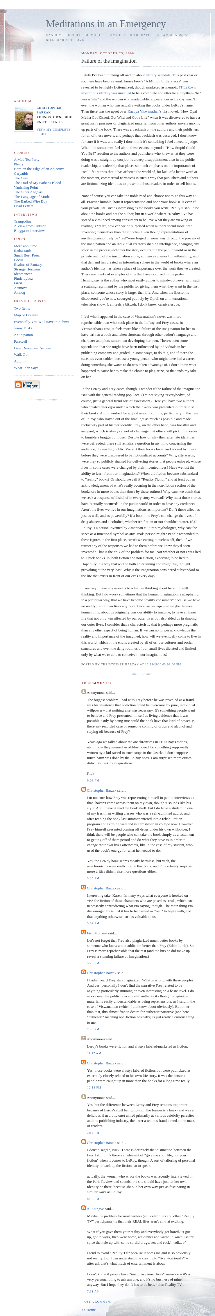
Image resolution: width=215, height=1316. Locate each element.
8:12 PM (93, 1199)
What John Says (26, 368)
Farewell (20, 341)
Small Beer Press (27, 255)
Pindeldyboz (23, 278)
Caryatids (21, 173)
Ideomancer (23, 274)
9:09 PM (93, 780)
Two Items (22, 308)
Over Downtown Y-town (32, 348)
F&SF (18, 283)
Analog (19, 292)
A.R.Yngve (95, 1209)
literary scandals (158, 75)
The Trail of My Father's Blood (37, 182)
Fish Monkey (97, 933)
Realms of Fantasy (28, 264)
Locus (18, 260)
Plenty (19, 164)
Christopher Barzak (101, 790)
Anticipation (23, 335)
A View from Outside (30, 226)
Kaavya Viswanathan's (145, 111)
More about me (25, 246)
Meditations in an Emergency (106, 24)
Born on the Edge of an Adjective (39, 169)
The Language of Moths (32, 196)
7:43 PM (93, 1029)
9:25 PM (93, 878)
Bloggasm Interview (29, 230)
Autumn (20, 361)
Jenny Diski (23, 328)
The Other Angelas (28, 192)
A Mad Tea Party (27, 159)
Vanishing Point (26, 187)
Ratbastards (23, 250)
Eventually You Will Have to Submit (41, 321)
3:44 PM (93, 1132)
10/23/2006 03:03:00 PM (163, 664)
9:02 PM (93, 923)
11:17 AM (94, 1053)
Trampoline (22, 221)
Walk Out (21, 354)
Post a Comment (97, 1301)
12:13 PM (94, 1087)
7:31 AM (93, 1291)
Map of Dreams (26, 315)
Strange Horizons (27, 269)
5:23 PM (93, 963)
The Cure (21, 178)
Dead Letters (23, 206)
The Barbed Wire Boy (30, 201)
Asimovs (20, 288)
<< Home (88, 1310)
